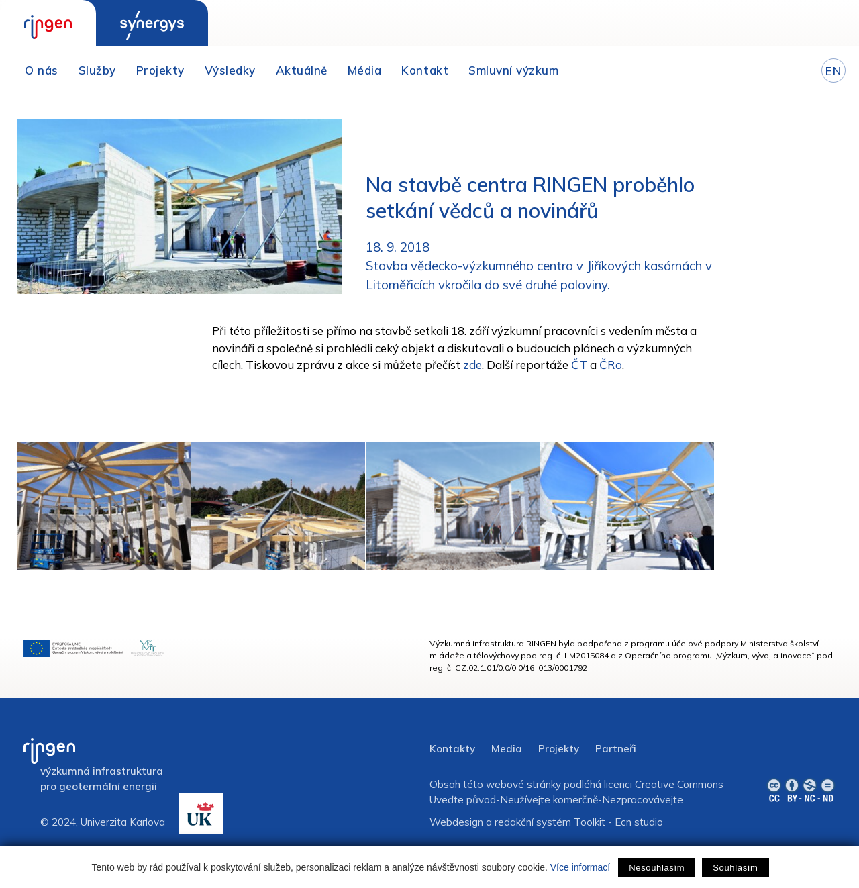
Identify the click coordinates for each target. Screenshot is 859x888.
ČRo (610, 365)
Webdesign (456, 822)
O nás (41, 70)
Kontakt (424, 70)
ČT (579, 365)
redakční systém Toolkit (550, 822)
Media (506, 748)
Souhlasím (735, 867)
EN (833, 71)
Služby (97, 70)
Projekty (160, 70)
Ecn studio (639, 822)
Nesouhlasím (657, 867)
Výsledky (230, 70)
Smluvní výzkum (513, 70)
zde (472, 365)
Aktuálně (301, 70)
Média (365, 70)
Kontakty (452, 748)
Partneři (615, 748)
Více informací (580, 867)
